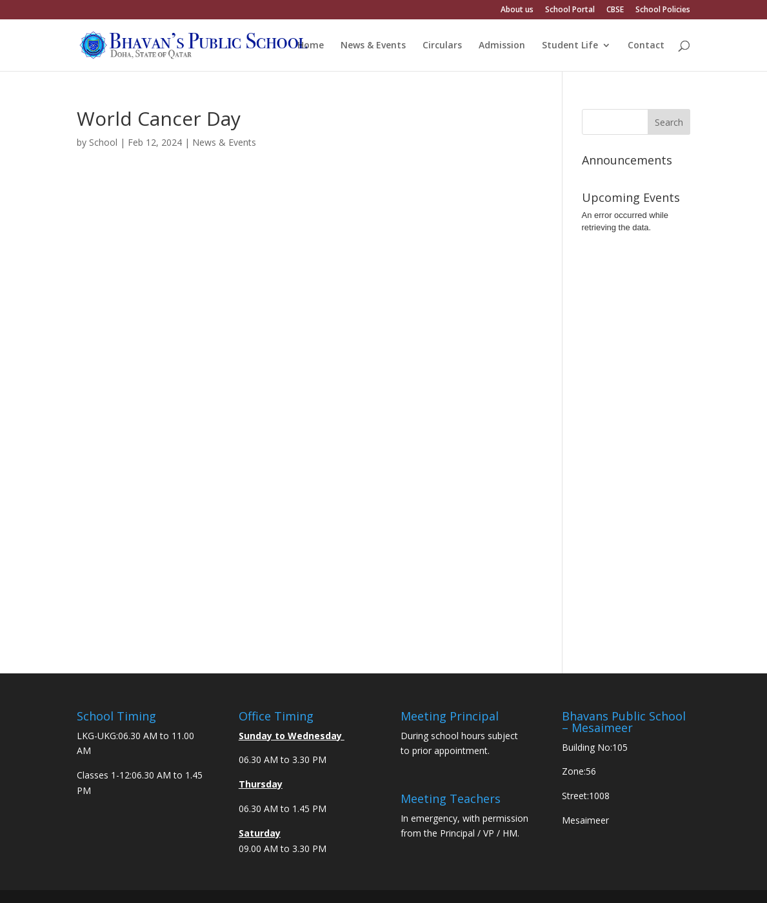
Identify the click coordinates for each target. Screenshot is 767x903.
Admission (502, 46)
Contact (646, 46)
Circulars (442, 46)
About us (517, 10)
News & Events (373, 46)
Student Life (570, 46)
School (103, 142)
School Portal (570, 10)
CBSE (615, 10)
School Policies (662, 10)
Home (310, 46)
